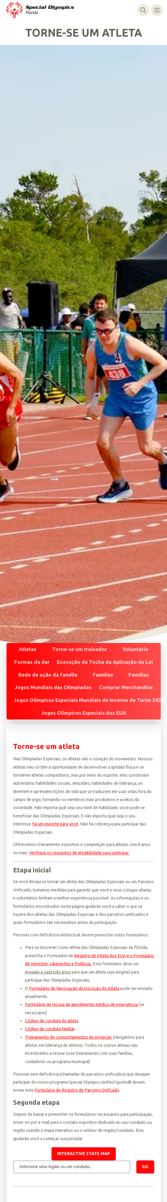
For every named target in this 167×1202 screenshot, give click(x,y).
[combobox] (71, 1168)
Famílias (103, 674)
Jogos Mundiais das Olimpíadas (53, 687)
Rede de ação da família (47, 674)
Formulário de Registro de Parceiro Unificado (76, 1091)
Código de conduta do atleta (51, 1021)
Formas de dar (31, 661)
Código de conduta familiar (50, 1029)
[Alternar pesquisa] (143, 10)
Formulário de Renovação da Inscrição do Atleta (74, 989)
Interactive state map (83, 1154)
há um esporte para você (55, 824)
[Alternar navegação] (157, 10)
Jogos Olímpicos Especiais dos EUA (83, 713)
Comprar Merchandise (125, 687)
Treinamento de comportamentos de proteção (68, 1037)
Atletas (27, 649)
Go (145, 1167)
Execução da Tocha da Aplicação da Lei (105, 661)
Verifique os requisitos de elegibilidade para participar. (79, 853)
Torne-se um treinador (79, 649)
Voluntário (136, 649)
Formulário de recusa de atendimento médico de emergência (81, 1005)
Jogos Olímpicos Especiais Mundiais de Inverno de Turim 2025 (89, 700)
